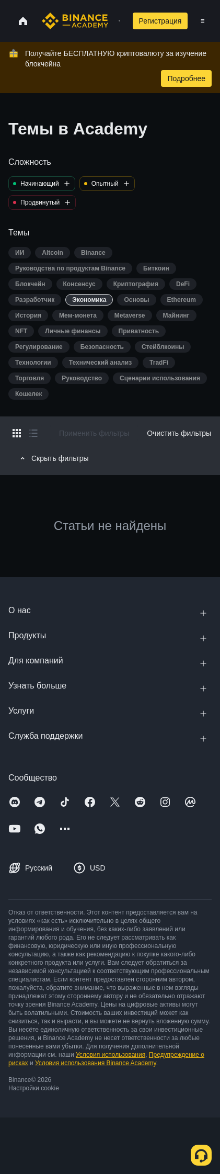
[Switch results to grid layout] (16, 433)
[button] (202, 21)
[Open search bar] (116, 21)
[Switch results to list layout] (33, 433)
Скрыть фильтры (53, 458)
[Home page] (75, 21)
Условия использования (110, 1054)
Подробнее (186, 78)
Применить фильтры (94, 433)
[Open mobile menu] (203, 21)
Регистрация (160, 21)
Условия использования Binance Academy (95, 1063)
